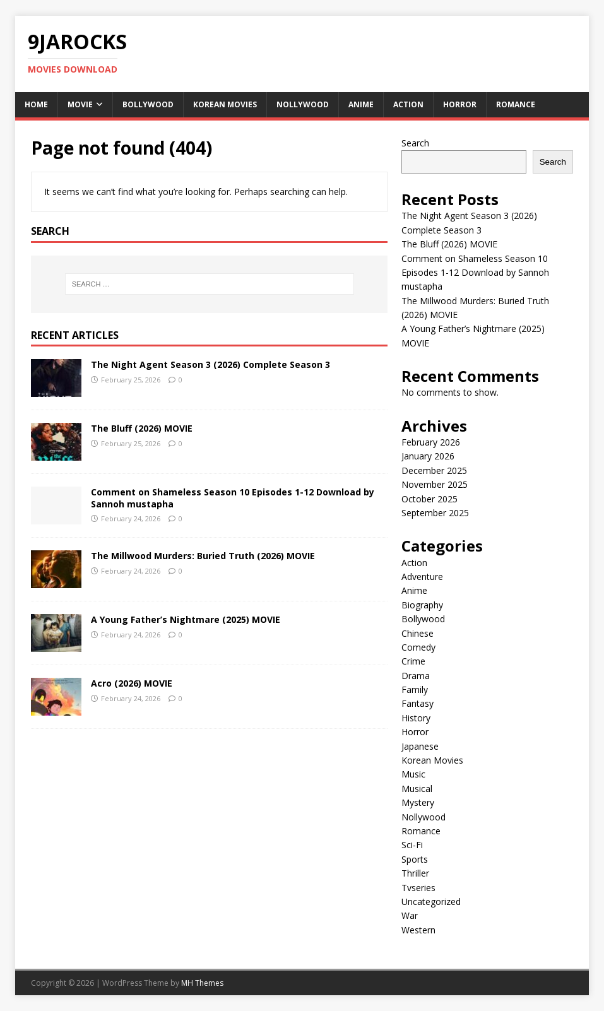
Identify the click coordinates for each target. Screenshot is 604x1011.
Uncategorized (431, 902)
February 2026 (430, 442)
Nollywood (302, 104)
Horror (460, 104)
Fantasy (417, 703)
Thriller (415, 873)
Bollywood (148, 104)
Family (414, 689)
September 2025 (435, 513)
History (415, 718)
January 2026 (427, 456)
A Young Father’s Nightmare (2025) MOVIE (185, 619)
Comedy (418, 647)
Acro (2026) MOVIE (131, 683)
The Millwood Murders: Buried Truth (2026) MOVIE (203, 556)
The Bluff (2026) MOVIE (141, 428)
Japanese (420, 746)
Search (415, 143)
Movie (80, 104)
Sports (414, 859)
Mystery (417, 802)
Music (413, 774)
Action (408, 104)
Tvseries (418, 888)
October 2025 (429, 499)
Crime (413, 661)
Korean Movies (225, 104)
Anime (361, 104)
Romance (515, 104)
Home (36, 104)
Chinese (417, 633)
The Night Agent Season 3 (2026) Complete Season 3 (210, 364)
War (409, 915)
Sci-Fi (412, 845)
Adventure (422, 576)
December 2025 (434, 470)
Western (418, 930)
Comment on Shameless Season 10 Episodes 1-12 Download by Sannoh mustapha (232, 497)
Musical (416, 789)
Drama (415, 676)
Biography (422, 605)
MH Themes (202, 983)
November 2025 (434, 484)
